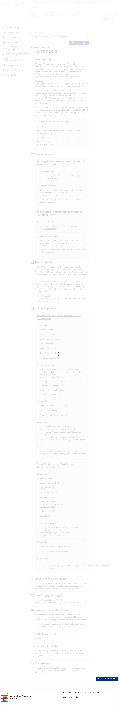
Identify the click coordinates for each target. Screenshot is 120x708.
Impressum (80, 693)
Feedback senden (107, 679)
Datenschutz (95, 693)
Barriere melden (71, 697)
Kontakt (67, 693)
